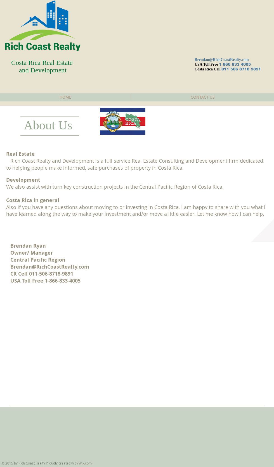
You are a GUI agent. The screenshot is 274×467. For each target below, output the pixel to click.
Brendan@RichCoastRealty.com (222, 60)
